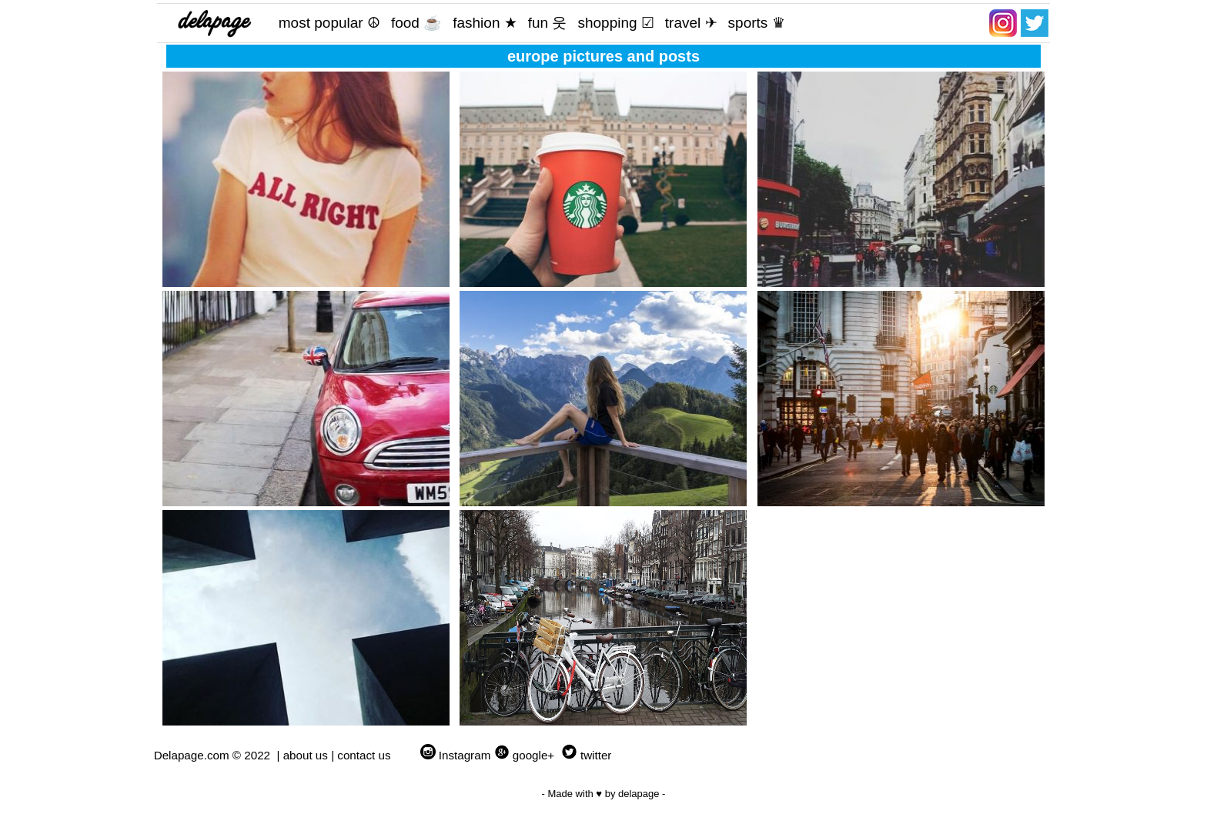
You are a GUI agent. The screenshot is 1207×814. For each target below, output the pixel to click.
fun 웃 (547, 23)
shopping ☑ (615, 23)
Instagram (465, 755)
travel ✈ (691, 23)
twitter (596, 755)
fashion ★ (485, 23)
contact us (363, 755)
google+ (533, 755)
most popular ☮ (329, 23)
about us (305, 755)
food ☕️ (416, 23)
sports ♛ (756, 23)
